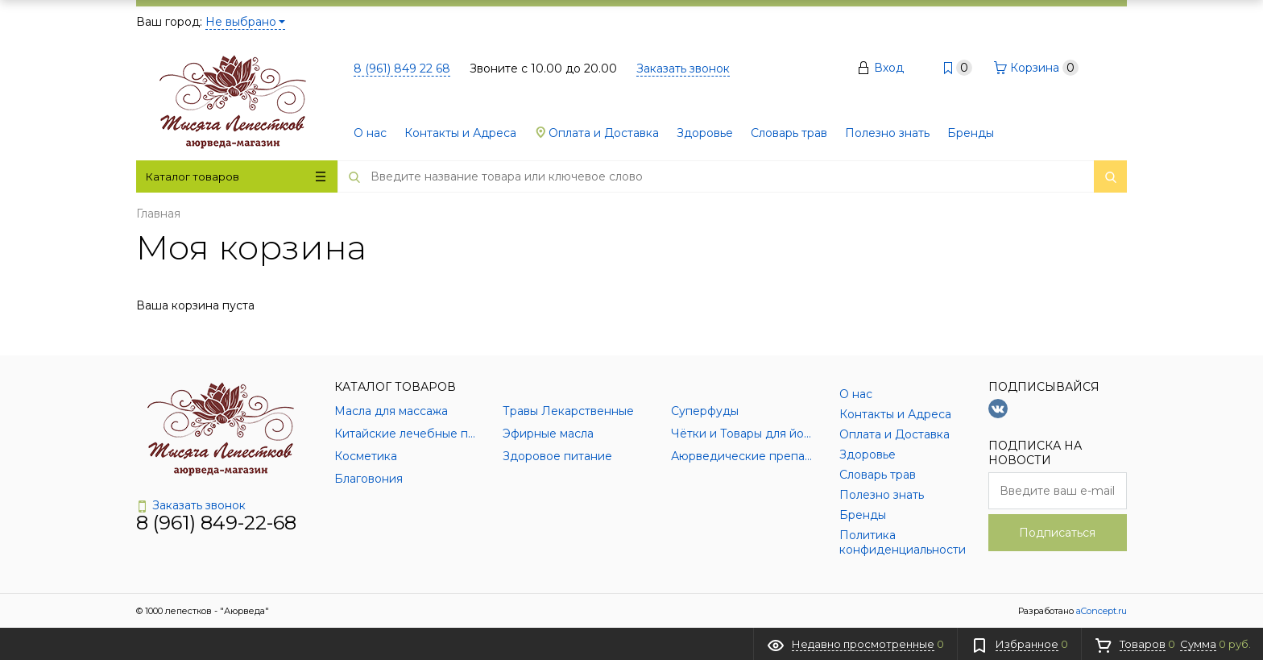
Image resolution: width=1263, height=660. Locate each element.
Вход (889, 67)
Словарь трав (789, 133)
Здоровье (705, 133)
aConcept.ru (1101, 610)
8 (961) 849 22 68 (402, 68)
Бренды (970, 133)
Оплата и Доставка (596, 133)
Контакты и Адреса (460, 133)
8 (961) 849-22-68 (216, 522)
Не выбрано (245, 22)
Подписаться (1057, 532)
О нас (370, 133)
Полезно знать (887, 133)
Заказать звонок (683, 68)
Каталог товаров (235, 176)
